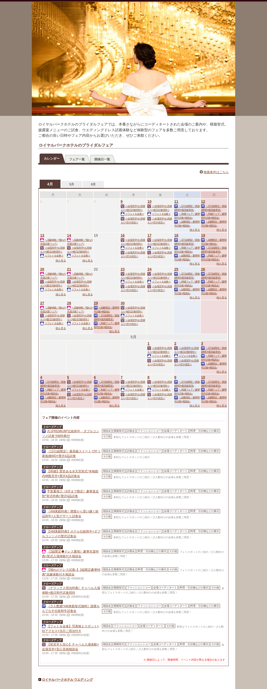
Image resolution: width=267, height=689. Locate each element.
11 (176, 201)
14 (69, 235)
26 (203, 269)
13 (42, 235)
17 (149, 235)
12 (203, 201)
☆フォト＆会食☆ (132, 213)
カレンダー (51, 158)
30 (123, 303)
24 (149, 269)
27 (42, 303)
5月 (71, 184)
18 (176, 235)
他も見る (195, 229)
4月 (50, 184)
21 (69, 269)
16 (123, 235)
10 (149, 201)
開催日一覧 (102, 159)
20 (42, 269)
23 (123, 269)
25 (176, 269)
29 (96, 303)
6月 (93, 184)
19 (203, 235)
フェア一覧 (77, 159)
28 (69, 303)
